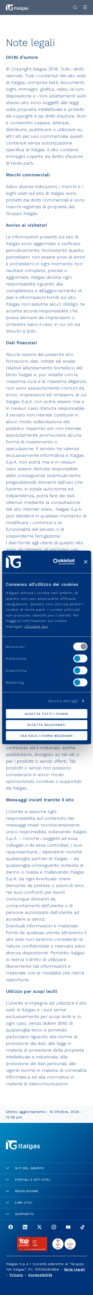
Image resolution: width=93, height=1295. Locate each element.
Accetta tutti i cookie (46, 714)
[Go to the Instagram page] (54, 1227)
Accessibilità (40, 1275)
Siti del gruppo (25, 1168)
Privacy (16, 1275)
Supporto (20, 1214)
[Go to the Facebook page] (10, 1227)
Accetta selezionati (46, 725)
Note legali (74, 1269)
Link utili (19, 1202)
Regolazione (22, 1191)
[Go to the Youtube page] (68, 1227)
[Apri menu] (85, 7)
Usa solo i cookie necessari (46, 736)
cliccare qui (36, 626)
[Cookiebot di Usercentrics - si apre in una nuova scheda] (55, 561)
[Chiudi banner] (85, 561)
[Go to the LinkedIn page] (25, 1227)
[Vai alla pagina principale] (17, 7)
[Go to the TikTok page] (82, 1227)
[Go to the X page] (39, 1227)
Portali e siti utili (28, 1179)
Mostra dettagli (63, 701)
